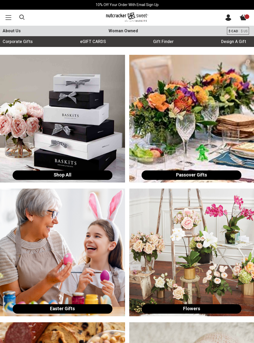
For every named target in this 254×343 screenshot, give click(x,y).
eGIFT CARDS (93, 42)
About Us (12, 31)
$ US (244, 31)
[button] (8, 17)
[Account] (228, 20)
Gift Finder (163, 42)
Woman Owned (123, 31)
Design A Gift (233, 42)
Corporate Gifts (18, 42)
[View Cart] (246, 19)
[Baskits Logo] (127, 17)
